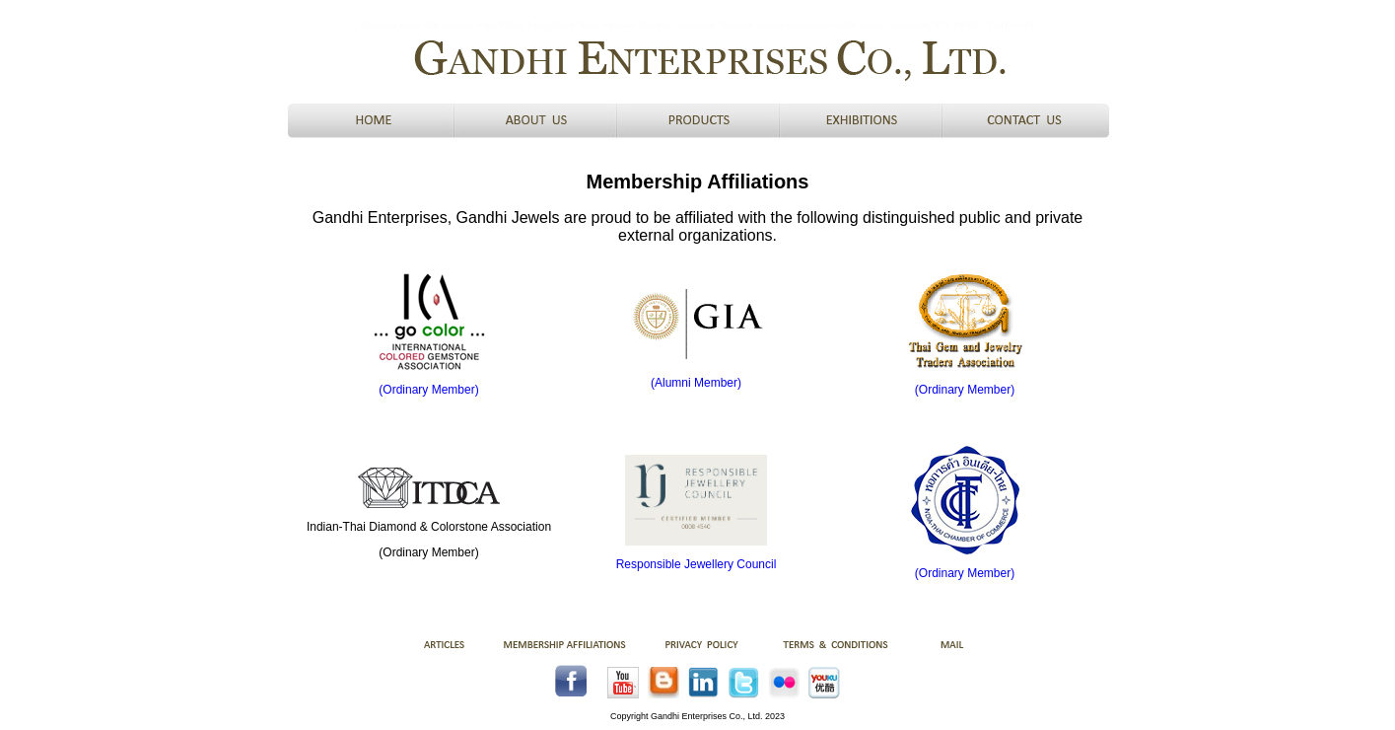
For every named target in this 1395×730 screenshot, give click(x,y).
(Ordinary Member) (428, 390)
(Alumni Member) (696, 383)
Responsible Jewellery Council (696, 564)
